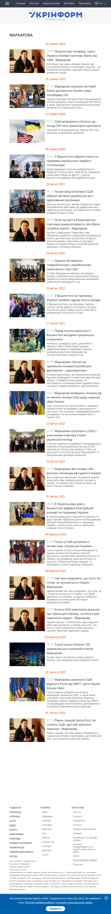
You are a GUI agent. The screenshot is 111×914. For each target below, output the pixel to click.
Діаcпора (46, 850)
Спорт (45, 854)
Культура (46, 846)
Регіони (45, 837)
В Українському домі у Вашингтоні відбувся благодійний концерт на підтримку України (70, 508)
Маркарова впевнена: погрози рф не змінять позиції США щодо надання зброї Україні (74, 397)
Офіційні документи (21, 852)
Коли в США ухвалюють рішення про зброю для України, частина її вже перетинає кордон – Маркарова (73, 614)
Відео (13, 825)
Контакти (77, 816)
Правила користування (84, 829)
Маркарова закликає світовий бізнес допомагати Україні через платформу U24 (71, 90)
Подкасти (15, 808)
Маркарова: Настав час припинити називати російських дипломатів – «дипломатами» (69, 366)
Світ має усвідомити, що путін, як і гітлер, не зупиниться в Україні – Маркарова (74, 582)
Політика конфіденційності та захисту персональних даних (84, 848)
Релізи (13, 856)
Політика (46, 820)
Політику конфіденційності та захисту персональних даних (58, 902)
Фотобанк (69, 3)
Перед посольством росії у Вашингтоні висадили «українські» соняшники (70, 335)
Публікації (15, 812)
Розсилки (77, 864)
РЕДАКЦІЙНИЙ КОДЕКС (85, 860)
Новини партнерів (20, 843)
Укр (101, 3)
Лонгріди (15, 839)
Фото (13, 821)
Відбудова (47, 816)
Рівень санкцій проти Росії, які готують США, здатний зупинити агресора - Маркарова (71, 724)
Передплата (79, 820)
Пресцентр (85, 3)
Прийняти (55, 908)
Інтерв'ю (15, 816)
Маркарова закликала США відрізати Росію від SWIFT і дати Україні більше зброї (73, 684)
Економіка (47, 825)
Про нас (77, 812)
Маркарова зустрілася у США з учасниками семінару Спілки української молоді (71, 435)
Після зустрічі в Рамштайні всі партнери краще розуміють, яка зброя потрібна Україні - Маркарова (73, 224)
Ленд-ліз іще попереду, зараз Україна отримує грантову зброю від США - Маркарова (72, 55)
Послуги (34, 3)
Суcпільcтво (48, 842)
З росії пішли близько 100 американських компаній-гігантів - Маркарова (70, 649)
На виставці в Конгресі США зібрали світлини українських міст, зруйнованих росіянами (70, 196)
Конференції (17, 847)
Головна (20, 3)
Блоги (13, 830)
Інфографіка (17, 834)
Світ (44, 833)
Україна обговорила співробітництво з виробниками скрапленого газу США (69, 265)
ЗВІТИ (76, 856)
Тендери (77, 833)
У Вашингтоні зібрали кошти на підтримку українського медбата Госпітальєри (72, 161)
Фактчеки (46, 829)
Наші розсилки (51, 3)
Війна (45, 812)
